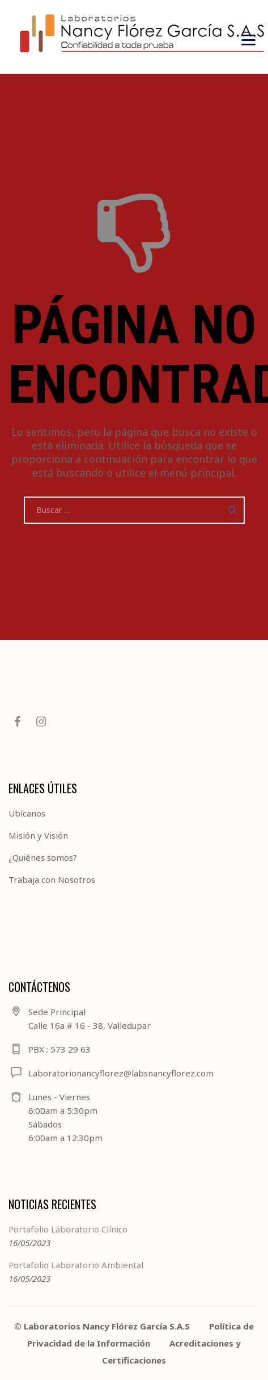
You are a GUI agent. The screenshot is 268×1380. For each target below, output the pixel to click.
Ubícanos (26, 813)
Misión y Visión (38, 835)
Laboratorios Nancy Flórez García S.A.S (107, 1326)
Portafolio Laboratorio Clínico (67, 1229)
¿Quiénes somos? (42, 857)
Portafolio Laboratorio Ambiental (75, 1264)
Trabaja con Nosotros (51, 879)
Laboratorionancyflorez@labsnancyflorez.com (121, 1073)
